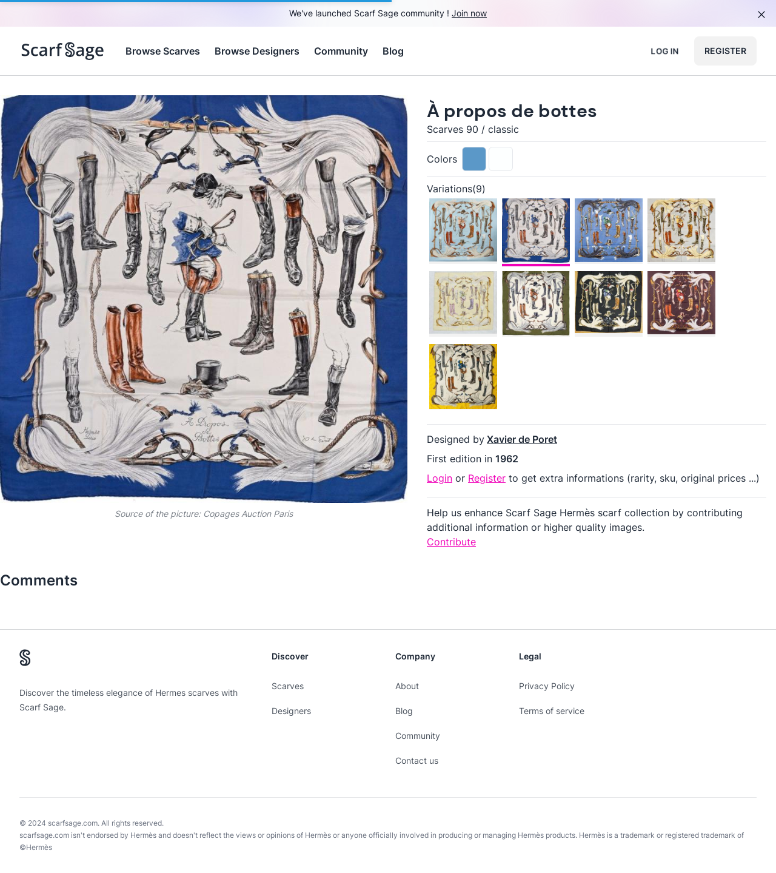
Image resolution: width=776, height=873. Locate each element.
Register (725, 51)
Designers (291, 711)
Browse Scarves (162, 51)
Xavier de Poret (522, 439)
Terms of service (551, 711)
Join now (469, 13)
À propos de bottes (512, 111)
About (407, 686)
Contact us (416, 760)
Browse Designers (257, 51)
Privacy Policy (547, 686)
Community (341, 51)
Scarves (288, 686)
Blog (393, 51)
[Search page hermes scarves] (62, 51)
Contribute (451, 542)
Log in (665, 51)
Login (439, 478)
